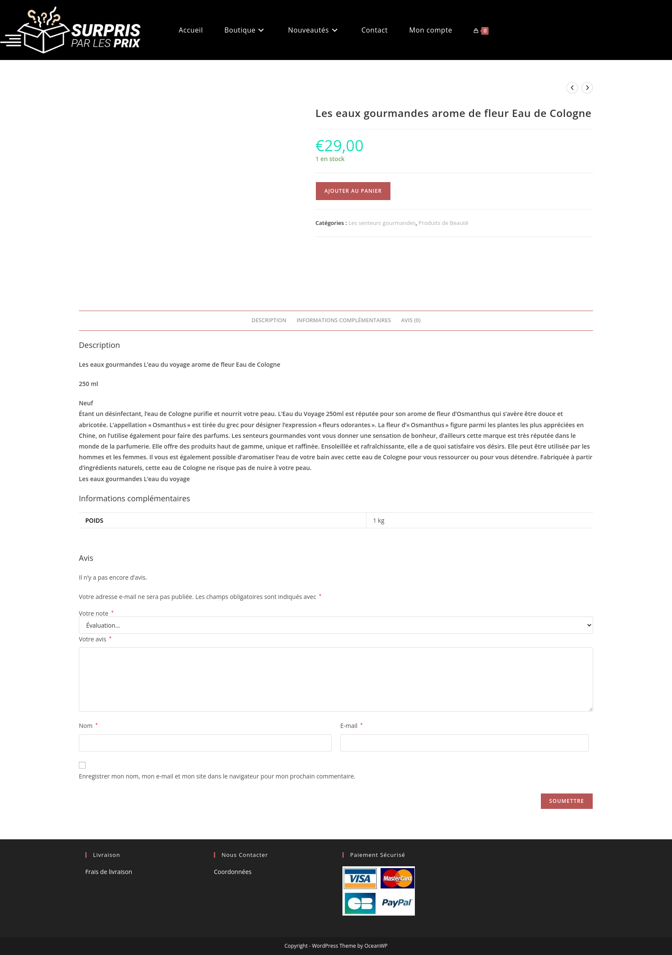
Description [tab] (269, 320)
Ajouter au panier (353, 191)
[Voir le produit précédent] (572, 88)
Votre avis (95, 639)
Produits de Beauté (443, 223)
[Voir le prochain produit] (587, 88)
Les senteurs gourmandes (382, 223)
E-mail (351, 725)
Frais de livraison (108, 872)
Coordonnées (233, 872)
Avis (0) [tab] (410, 320)
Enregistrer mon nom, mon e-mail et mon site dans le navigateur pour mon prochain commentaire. (217, 776)
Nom (88, 725)
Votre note (96, 614)
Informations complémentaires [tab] (344, 320)
